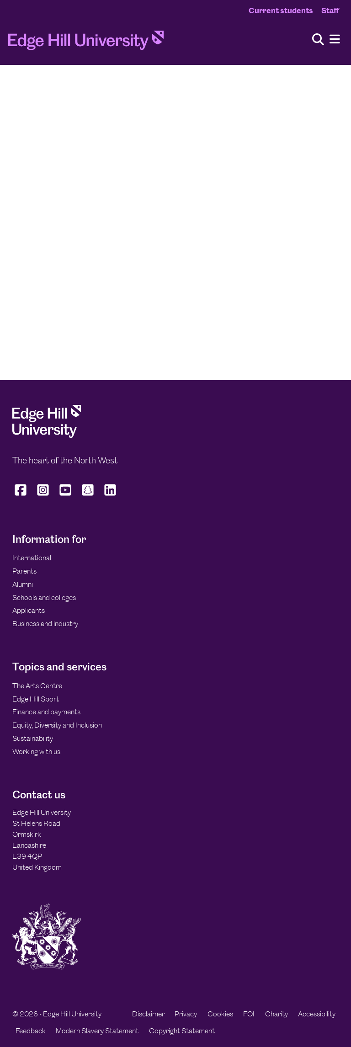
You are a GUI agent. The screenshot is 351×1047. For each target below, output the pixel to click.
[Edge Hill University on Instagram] (43, 495)
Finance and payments (46, 711)
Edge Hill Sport (35, 699)
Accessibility (316, 1014)
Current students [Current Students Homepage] (281, 10)
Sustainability (32, 738)
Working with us (36, 751)
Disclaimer (148, 1014)
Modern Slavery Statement (97, 1030)
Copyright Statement (182, 1030)
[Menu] (335, 39)
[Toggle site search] (318, 40)
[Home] (86, 43)
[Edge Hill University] (46, 435)
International (31, 557)
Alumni (22, 584)
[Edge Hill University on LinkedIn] (110, 495)
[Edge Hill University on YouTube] (65, 495)
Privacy (186, 1014)
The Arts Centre (37, 685)
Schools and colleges (44, 597)
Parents (24, 571)
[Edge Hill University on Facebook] (21, 495)
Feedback (31, 1030)
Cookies (220, 1014)
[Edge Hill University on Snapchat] (88, 495)
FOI (249, 1014)
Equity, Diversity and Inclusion (57, 725)
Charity (276, 1014)
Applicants (28, 610)
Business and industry (45, 623)
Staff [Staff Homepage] (330, 10)
